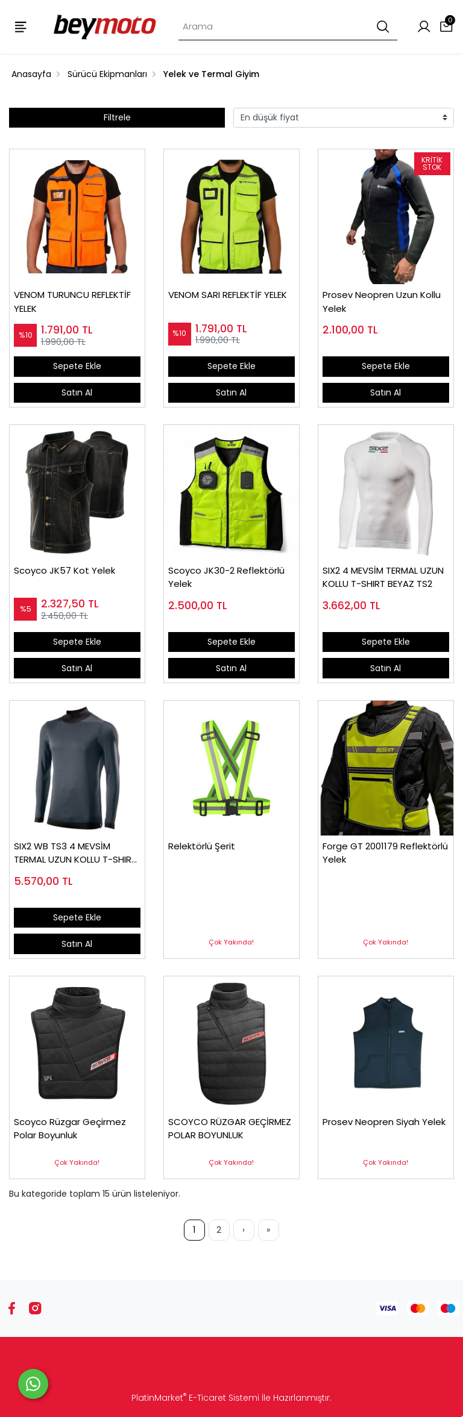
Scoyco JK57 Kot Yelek (64, 570)
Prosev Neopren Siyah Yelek (384, 1121)
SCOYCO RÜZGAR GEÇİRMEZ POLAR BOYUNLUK (229, 1128)
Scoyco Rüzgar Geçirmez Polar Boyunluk (70, 1128)
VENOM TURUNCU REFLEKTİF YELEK (72, 301)
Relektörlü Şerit (201, 846)
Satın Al (76, 392)
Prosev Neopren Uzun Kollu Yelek (382, 301)
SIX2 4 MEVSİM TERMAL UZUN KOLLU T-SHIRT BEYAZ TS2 (383, 577)
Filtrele (117, 117)
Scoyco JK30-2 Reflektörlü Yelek (226, 577)
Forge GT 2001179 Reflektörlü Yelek (385, 853)
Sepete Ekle (77, 366)
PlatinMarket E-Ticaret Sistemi (195, 1398)
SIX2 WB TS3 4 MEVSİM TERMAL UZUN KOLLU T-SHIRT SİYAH (75, 853)
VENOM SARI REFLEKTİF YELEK (227, 294)
